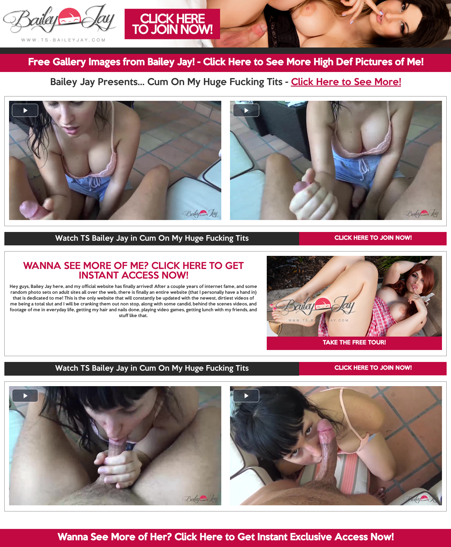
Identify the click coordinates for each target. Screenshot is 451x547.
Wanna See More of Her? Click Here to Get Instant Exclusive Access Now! (225, 537)
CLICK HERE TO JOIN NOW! (373, 238)
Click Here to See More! (346, 82)
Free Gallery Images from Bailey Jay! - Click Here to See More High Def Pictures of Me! (225, 62)
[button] (25, 110)
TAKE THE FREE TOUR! (354, 343)
